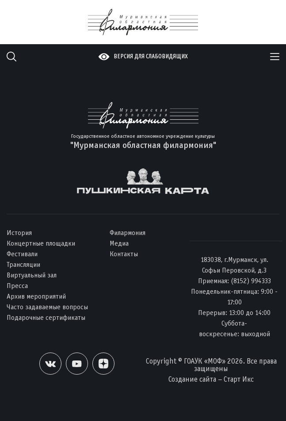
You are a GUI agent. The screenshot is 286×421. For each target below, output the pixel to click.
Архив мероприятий (36, 296)
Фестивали (22, 254)
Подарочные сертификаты (46, 317)
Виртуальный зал (32, 275)
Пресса (17, 285)
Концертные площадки (41, 243)
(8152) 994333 (251, 281)
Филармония (127, 232)
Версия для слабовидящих (151, 56)
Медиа (119, 243)
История (19, 232)
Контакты (124, 254)
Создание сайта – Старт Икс (211, 379)
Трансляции (23, 264)
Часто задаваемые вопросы (47, 307)
